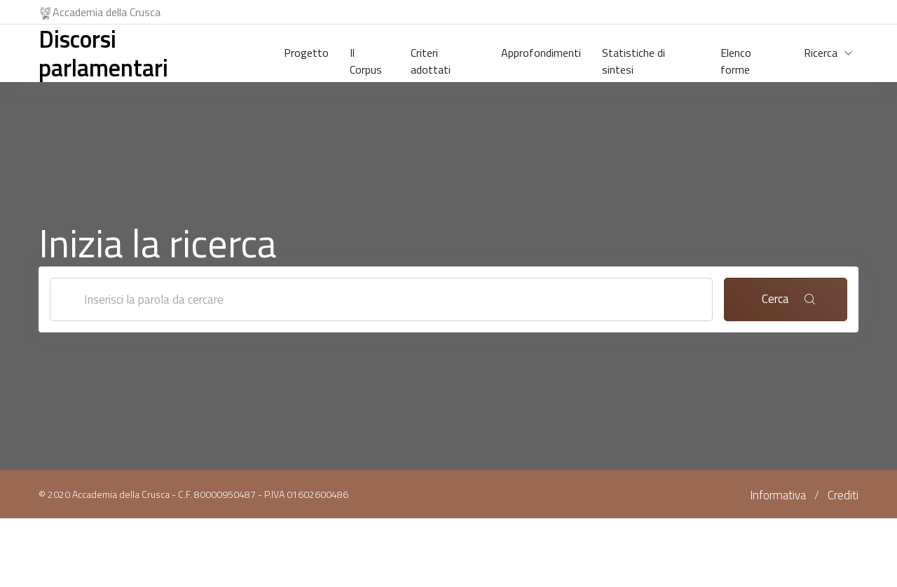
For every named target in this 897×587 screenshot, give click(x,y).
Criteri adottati (431, 58)
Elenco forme (735, 58)
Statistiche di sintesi (633, 58)
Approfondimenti (541, 52)
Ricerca (820, 52)
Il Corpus (366, 58)
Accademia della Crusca (99, 12)
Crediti (843, 495)
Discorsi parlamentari (103, 53)
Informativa (778, 495)
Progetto (306, 52)
